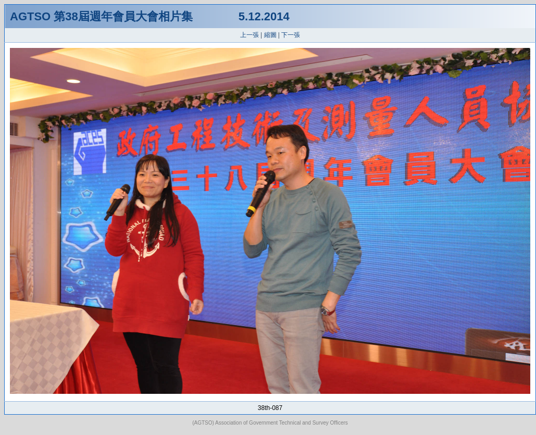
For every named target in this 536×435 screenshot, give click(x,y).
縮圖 (270, 35)
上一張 (249, 35)
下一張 (290, 35)
